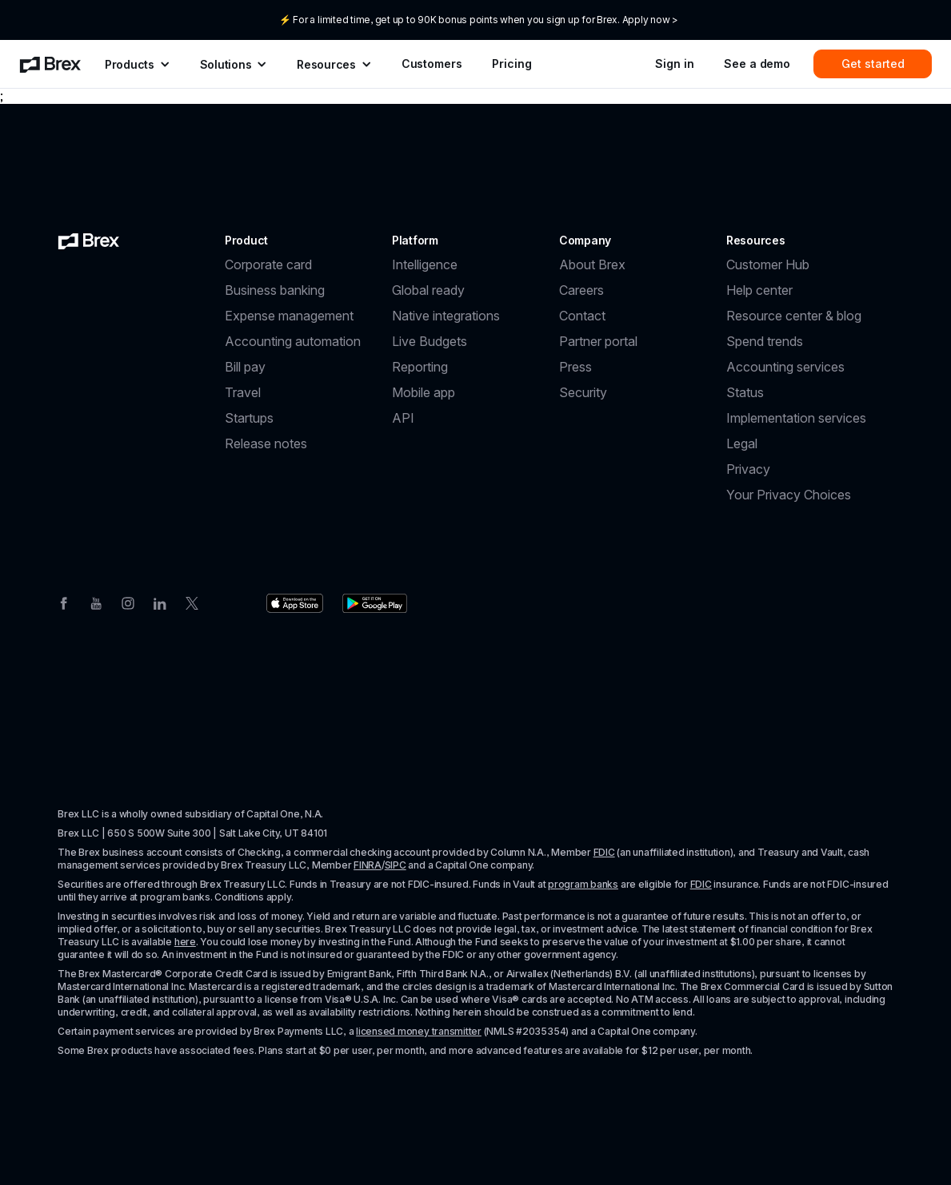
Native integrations (446, 316)
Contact (582, 316)
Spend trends (764, 341)
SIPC (395, 865)
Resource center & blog (793, 316)
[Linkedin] (160, 602)
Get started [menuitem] (873, 63)
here (185, 942)
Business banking (275, 290)
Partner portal (598, 341)
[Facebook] (64, 602)
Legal (741, 443)
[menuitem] (50, 64)
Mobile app (423, 392)
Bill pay (245, 367)
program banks (583, 884)
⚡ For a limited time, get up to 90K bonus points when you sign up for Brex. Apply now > (478, 20)
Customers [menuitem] (432, 63)
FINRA (368, 865)
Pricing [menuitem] (511, 63)
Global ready (428, 290)
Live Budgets (429, 341)
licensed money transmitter (418, 1031)
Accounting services (785, 367)
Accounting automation (293, 341)
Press (575, 367)
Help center (759, 290)
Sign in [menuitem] (674, 63)
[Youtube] (96, 602)
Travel (243, 392)
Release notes (266, 443)
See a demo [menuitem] (757, 63)
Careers (581, 290)
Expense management (289, 316)
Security (583, 392)
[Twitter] (192, 602)
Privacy (748, 469)
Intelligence (425, 264)
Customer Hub (767, 264)
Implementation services (796, 418)
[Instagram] (128, 602)
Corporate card (268, 264)
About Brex (592, 264)
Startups (249, 418)
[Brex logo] (89, 240)
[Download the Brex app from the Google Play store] (374, 603)
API (403, 418)
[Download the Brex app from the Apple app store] (294, 603)
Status (745, 392)
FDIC (604, 852)
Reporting (420, 367)
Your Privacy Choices (788, 495)
